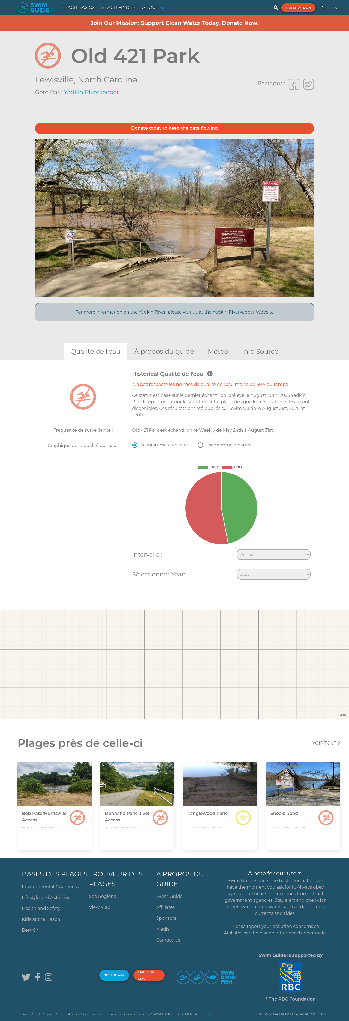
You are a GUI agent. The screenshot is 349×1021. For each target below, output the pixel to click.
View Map (99, 907)
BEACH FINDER (118, 7)
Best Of (30, 930)
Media (163, 929)
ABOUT (150, 7)
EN (321, 7)
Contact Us (168, 940)
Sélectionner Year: (158, 574)
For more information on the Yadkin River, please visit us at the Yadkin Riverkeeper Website (174, 312)
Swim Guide (169, 896)
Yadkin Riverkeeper (91, 92)
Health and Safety (41, 908)
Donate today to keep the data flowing (174, 128)
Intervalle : (147, 554)
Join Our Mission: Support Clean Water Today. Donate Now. (175, 23)
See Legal (207, 1014)
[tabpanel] (174, 476)
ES (334, 7)
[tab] (95, 351)
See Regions (102, 896)
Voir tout (326, 743)
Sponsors (166, 918)
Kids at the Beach (41, 919)
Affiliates (165, 907)
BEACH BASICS (78, 7)
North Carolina (107, 80)
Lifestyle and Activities (46, 897)
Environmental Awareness (50, 886)
